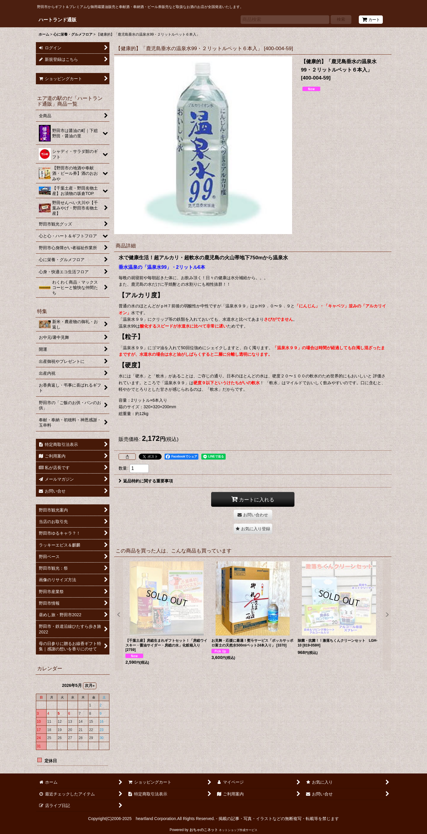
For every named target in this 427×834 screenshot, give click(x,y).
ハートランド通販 (58, 19)
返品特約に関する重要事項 (146, 481)
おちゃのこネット (203, 830)
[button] (253, 529)
